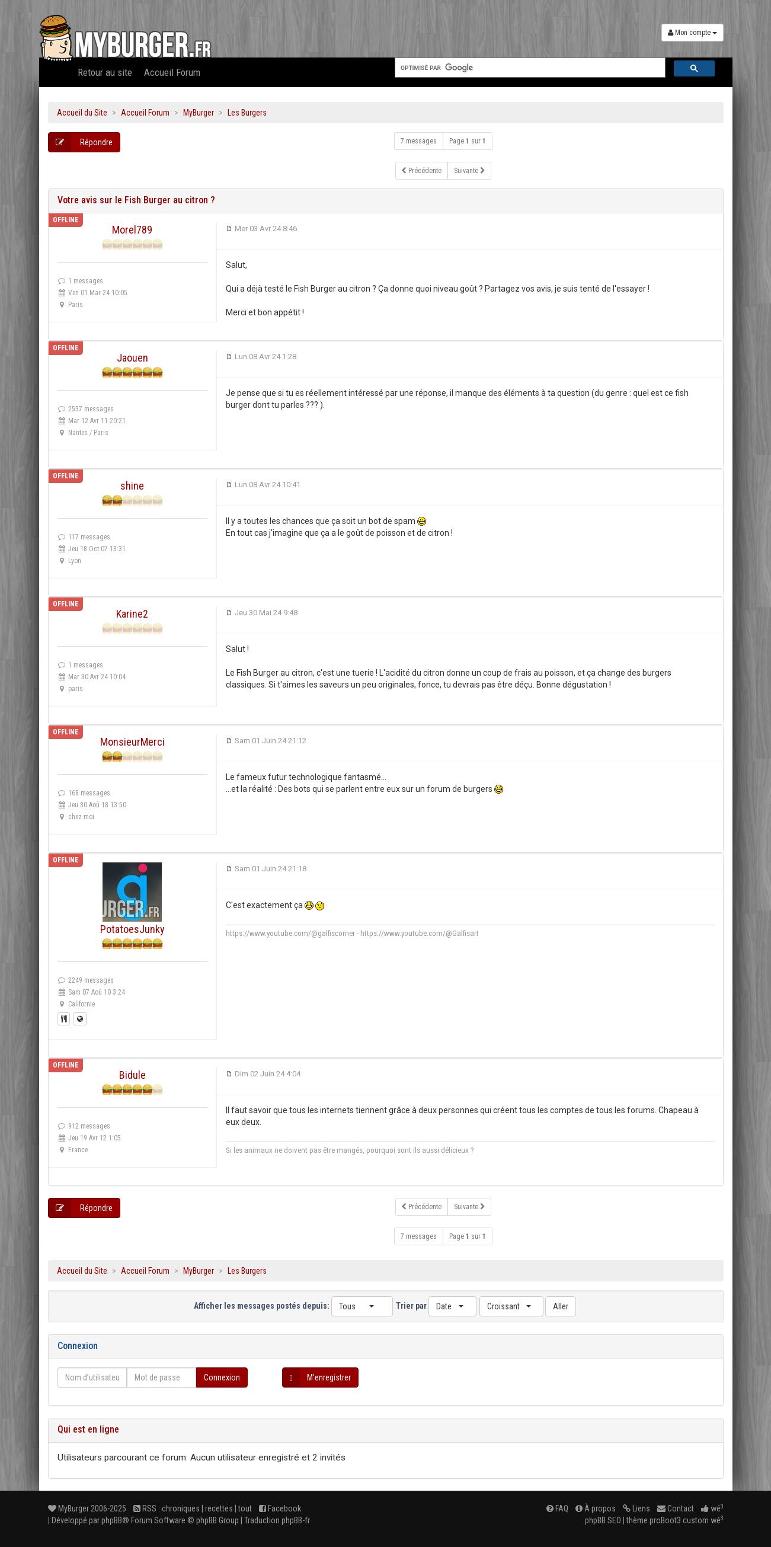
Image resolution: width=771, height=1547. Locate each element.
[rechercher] (529, 68)
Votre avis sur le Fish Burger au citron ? (136, 200)
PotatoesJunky (132, 929)
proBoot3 (665, 1520)
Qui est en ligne (88, 1429)
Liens (636, 1508)
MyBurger (198, 112)
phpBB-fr (295, 1520)
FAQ (557, 1508)
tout (245, 1508)
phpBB (111, 1520)
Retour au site (105, 72)
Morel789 (132, 229)
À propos (595, 1508)
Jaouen (132, 357)
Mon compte (692, 32)
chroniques (181, 1508)
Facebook (280, 1508)
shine (132, 486)
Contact (675, 1508)
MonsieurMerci (132, 742)
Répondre (81, 142)
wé (712, 1508)
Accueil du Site (82, 112)
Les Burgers (247, 112)
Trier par (436, 1306)
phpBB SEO (603, 1520)
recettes (219, 1508)
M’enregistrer (317, 1377)
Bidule (132, 1075)
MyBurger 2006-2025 (87, 1508)
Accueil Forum (172, 72)
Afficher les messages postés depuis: (293, 1306)
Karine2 (132, 614)
